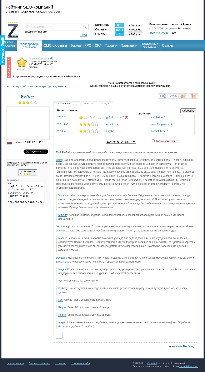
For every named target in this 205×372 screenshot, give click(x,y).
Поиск (83, 34)
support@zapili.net (188, 366)
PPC (87, 45)
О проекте (60, 363)
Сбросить (188, 110)
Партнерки (129, 45)
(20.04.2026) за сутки (161, 28)
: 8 (79, 124)
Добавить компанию (39, 363)
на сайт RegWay (183, 346)
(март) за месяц (158, 32)
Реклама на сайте (80, 363)
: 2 (79, 117)
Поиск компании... (40, 27)
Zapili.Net (152, 363)
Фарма (75, 45)
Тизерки (111, 45)
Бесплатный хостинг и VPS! (41, 58)
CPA (98, 45)
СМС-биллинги (55, 45)
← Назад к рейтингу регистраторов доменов (37, 86)
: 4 (79, 131)
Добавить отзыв (15, 363)
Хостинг (9, 44)
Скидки (167, 45)
